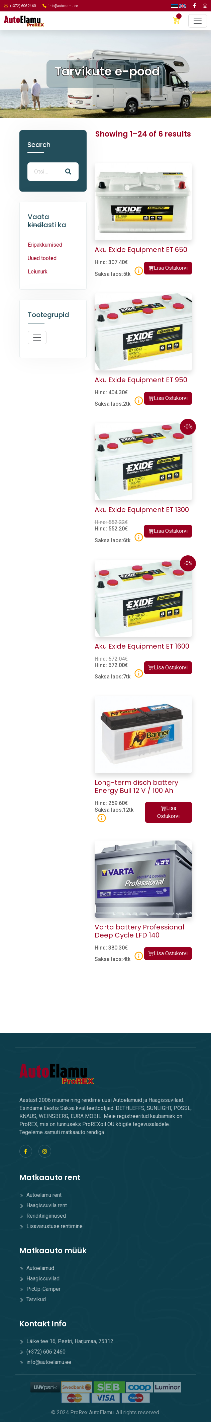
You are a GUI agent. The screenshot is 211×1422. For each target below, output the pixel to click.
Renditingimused (42, 1216)
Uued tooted (42, 258)
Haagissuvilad (39, 1278)
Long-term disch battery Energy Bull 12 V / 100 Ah (136, 786)
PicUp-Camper (40, 1289)
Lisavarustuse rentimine (51, 1226)
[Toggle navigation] (197, 21)
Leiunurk (37, 271)
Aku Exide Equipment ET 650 (141, 249)
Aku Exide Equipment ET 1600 (142, 646)
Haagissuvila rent (43, 1205)
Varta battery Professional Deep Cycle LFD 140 (139, 931)
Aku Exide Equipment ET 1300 (142, 509)
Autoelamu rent (40, 1195)
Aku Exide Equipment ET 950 (141, 380)
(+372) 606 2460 (20, 5)
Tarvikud (32, 1299)
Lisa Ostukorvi (168, 268)
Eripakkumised (45, 245)
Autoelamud (36, 1268)
